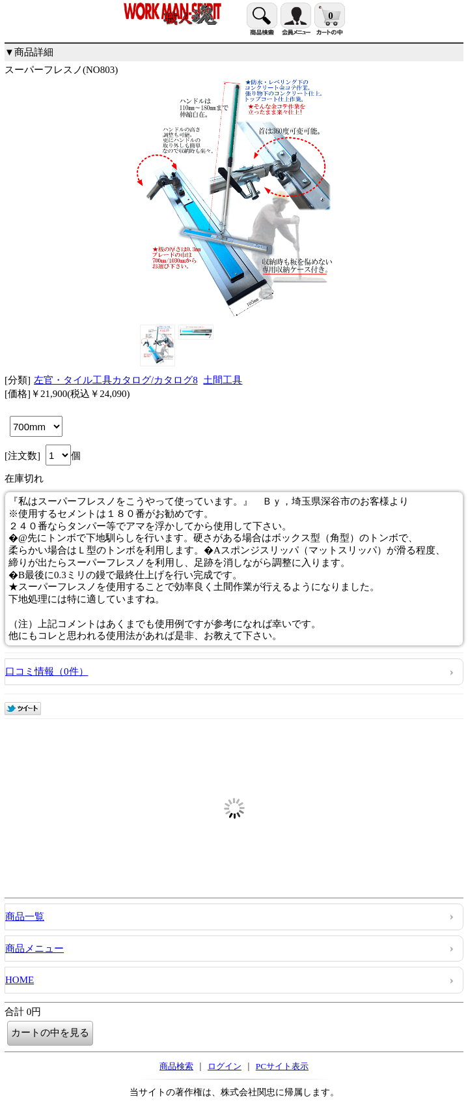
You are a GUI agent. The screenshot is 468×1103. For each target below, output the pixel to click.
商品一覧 (24, 916)
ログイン (224, 1066)
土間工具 (222, 380)
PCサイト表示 (282, 1066)
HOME (19, 980)
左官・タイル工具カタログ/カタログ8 (116, 380)
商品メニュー (34, 948)
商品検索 (176, 1066)
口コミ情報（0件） (47, 671)
